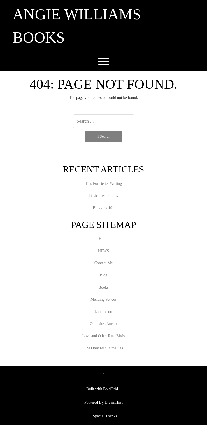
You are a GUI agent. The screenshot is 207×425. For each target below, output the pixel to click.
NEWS (103, 251)
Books (104, 287)
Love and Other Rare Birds (103, 336)
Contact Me (103, 263)
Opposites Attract (103, 324)
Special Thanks (105, 416)
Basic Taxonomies (103, 195)
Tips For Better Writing (103, 183)
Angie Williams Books (77, 26)
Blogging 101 (103, 208)
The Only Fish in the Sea (103, 348)
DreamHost (113, 402)
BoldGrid (110, 389)
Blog (103, 275)
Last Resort (103, 312)
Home (103, 239)
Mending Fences (103, 299)
